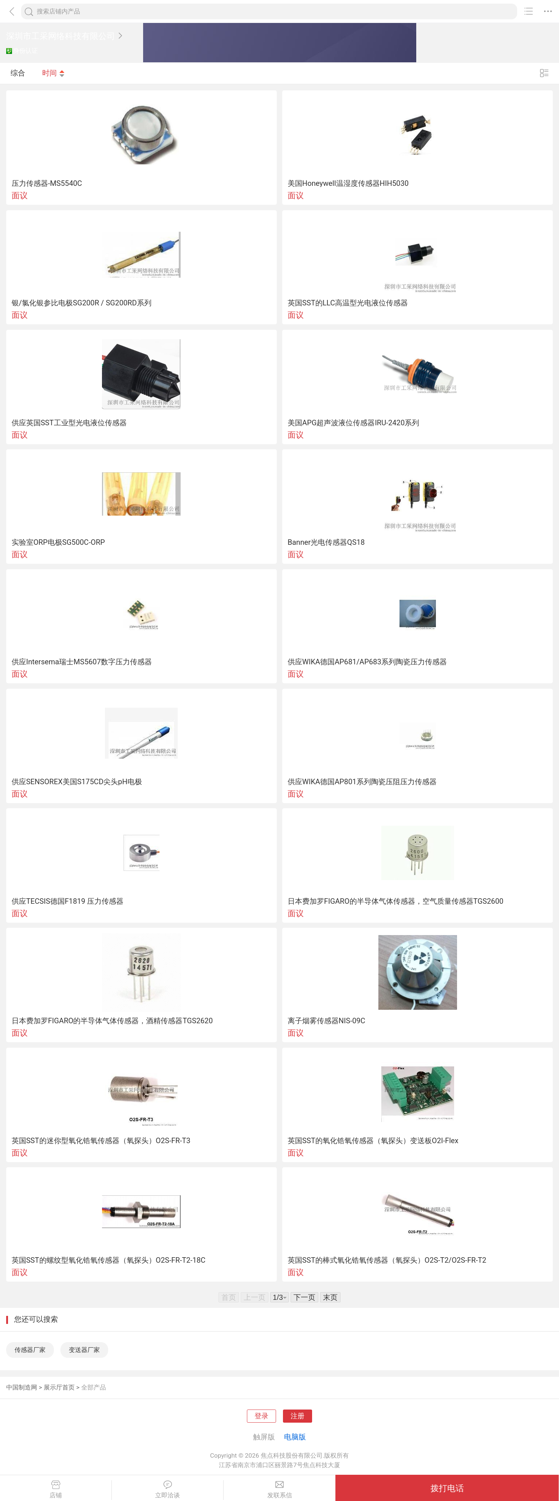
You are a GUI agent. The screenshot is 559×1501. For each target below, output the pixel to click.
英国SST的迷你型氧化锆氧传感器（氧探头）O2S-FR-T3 (101, 1140)
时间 (53, 73)
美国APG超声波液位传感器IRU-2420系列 (353, 422)
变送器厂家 (84, 1349)
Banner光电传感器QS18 (326, 542)
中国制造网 (21, 1387)
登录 (261, 1416)
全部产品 (93, 1387)
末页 (330, 1297)
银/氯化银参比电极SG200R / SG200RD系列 (81, 302)
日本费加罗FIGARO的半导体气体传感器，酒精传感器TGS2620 (112, 1020)
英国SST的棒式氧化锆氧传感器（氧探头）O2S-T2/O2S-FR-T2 (387, 1260)
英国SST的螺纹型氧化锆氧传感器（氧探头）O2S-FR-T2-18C (109, 1260)
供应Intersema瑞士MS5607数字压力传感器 (82, 661)
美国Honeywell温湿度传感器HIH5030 (348, 183)
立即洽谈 (167, 1490)
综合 (18, 73)
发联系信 (279, 1490)
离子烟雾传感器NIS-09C (326, 1020)
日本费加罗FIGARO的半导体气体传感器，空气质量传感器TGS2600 (396, 901)
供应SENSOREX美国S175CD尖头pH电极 (77, 781)
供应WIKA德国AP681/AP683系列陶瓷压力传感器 (367, 661)
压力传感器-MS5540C (47, 183)
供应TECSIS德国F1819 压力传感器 (67, 901)
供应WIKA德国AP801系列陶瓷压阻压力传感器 (362, 781)
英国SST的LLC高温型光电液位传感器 (348, 302)
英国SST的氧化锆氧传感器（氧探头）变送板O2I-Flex (373, 1140)
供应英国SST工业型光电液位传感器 (69, 422)
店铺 (55, 1490)
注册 (297, 1416)
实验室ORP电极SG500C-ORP (58, 542)
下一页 (304, 1297)
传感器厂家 (30, 1349)
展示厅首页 (59, 1387)
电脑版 (295, 1436)
